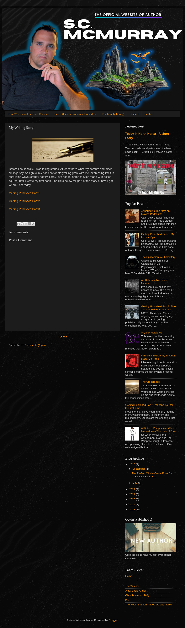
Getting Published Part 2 (24, 201)
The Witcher (132, 586)
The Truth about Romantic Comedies (74, 114)
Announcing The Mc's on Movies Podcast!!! (155, 212)
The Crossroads (150, 381)
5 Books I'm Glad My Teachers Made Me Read (158, 357)
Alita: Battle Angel (135, 590)
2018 (132, 509)
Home (62, 337)
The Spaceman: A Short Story (158, 257)
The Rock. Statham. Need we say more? (148, 604)
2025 (132, 464)
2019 (132, 504)
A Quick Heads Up (151, 332)
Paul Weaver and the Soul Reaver (27, 114)
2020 (132, 499)
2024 (132, 489)
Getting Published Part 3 (24, 209)
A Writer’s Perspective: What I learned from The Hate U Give (158, 430)
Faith (148, 114)
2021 (132, 494)
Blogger (113, 620)
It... (127, 599)
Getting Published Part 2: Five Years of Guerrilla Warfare (158, 308)
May (135, 482)
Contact (134, 114)
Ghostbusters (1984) (137, 595)
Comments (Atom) (35, 345)
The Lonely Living (113, 114)
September (139, 468)
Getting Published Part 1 (24, 193)
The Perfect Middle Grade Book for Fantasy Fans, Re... (152, 475)
